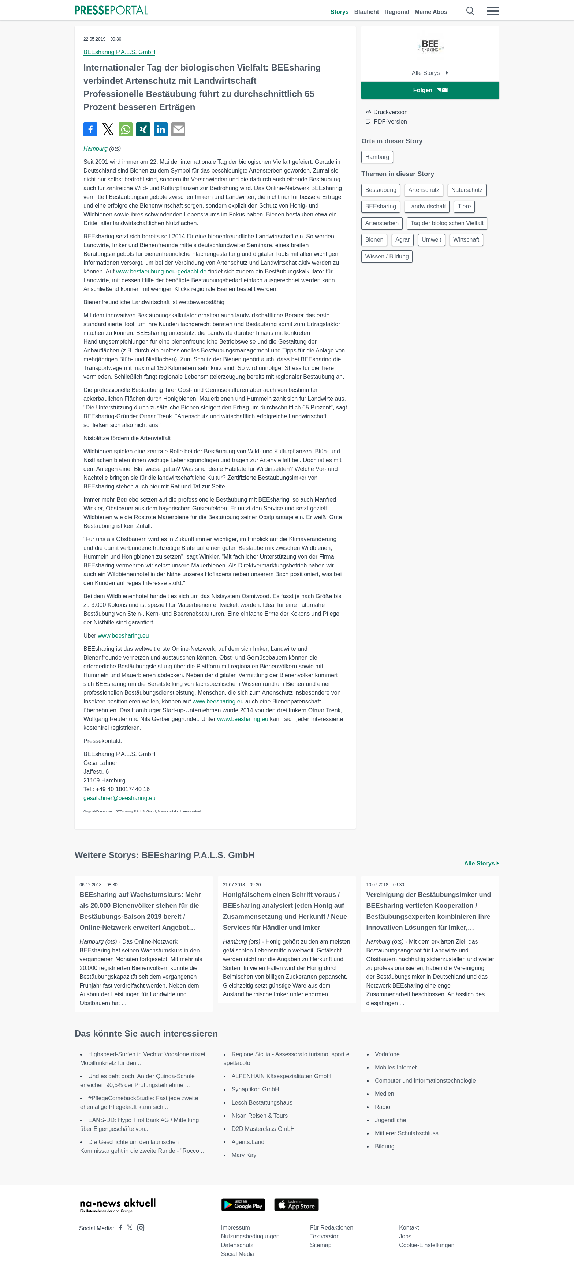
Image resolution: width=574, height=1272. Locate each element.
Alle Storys (430, 73)
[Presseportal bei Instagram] (138, 1227)
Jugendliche (390, 1120)
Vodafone (387, 1055)
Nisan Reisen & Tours (260, 1116)
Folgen (430, 90)
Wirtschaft (473, 244)
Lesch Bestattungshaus (262, 1103)
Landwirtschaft (430, 209)
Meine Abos (431, 12)
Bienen (375, 244)
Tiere (469, 209)
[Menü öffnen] (492, 11)
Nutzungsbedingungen (250, 1237)
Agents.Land (248, 1142)
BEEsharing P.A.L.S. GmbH (119, 52)
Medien (384, 1094)
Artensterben (383, 226)
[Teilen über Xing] (143, 129)
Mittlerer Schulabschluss (406, 1134)
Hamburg (95, 149)
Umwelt (436, 244)
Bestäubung (381, 191)
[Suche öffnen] (470, 11)
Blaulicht (366, 12)
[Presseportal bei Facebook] (118, 1229)
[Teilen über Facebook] (90, 129)
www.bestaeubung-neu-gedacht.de (161, 271)
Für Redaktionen (331, 1228)
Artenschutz (426, 191)
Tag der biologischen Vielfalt (450, 226)
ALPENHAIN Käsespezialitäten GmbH (281, 1076)
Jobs (405, 1237)
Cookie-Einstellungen (426, 1245)
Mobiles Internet (396, 1068)
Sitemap (321, 1245)
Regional (396, 12)
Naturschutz (471, 191)
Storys (340, 12)
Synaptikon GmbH (255, 1090)
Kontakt (409, 1228)
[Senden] (178, 129)
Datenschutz (237, 1245)
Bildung (384, 1147)
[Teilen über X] (108, 129)
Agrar (405, 244)
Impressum (235, 1228)
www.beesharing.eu (123, 636)
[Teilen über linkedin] (161, 129)
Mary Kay (244, 1155)
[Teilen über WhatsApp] (126, 129)
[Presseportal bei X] (127, 1229)
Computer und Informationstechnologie (425, 1081)
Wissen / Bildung (388, 261)
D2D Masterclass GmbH (263, 1129)
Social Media (238, 1254)
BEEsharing (381, 209)
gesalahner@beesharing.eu (119, 798)
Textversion (325, 1237)
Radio (382, 1107)
